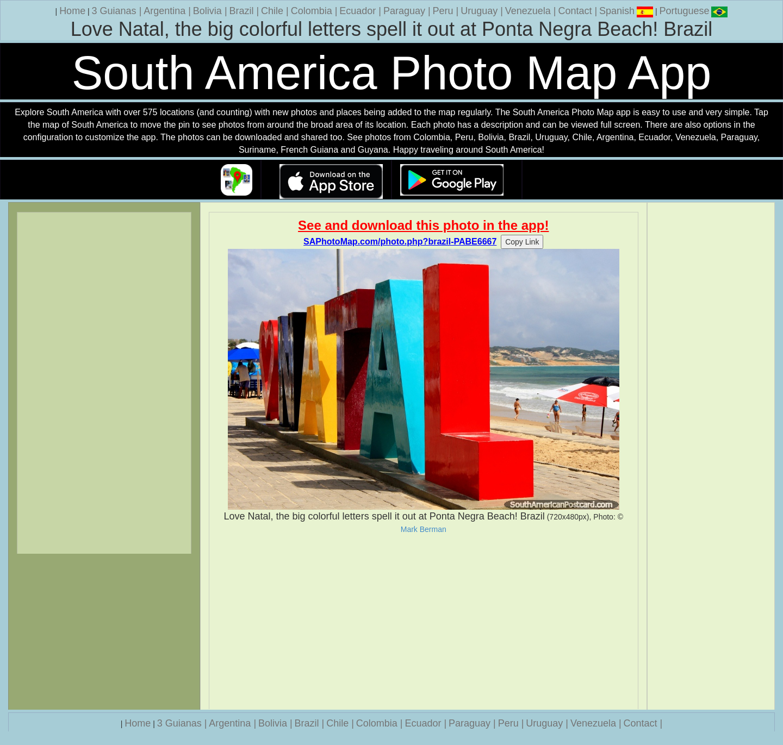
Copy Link (522, 241)
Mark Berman (423, 529)
